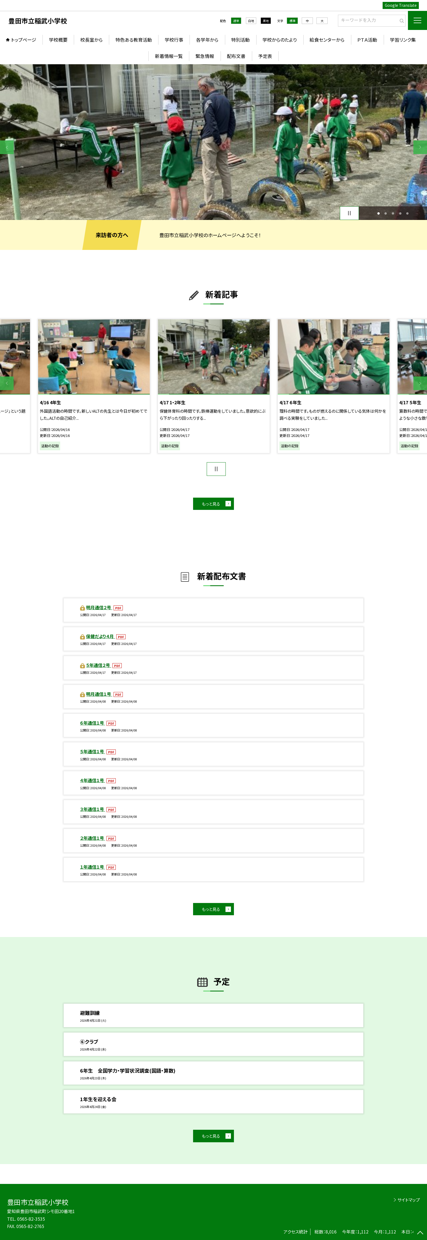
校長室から (91, 39)
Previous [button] (7, 147)
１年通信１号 (92, 867)
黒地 (266, 21)
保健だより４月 (100, 636)
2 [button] (386, 213)
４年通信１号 (92, 780)
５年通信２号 (98, 665)
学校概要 (58, 39)
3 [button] (393, 213)
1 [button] (378, 213)
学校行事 (174, 39)
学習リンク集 (403, 39)
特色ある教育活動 (133, 39)
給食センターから (327, 39)
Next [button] (420, 147)
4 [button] (400, 213)
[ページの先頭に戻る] (420, 1233)
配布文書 (236, 56)
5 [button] (407, 213)
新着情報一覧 (169, 56)
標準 (292, 21)
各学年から (207, 39)
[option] (213, 142)
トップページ (23, 39)
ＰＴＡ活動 (367, 39)
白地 (251, 21)
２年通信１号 (92, 838)
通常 (236, 21)
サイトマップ (408, 1199)
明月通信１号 (99, 694)
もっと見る (211, 504)
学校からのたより (280, 39)
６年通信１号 (92, 722)
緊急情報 (205, 56)
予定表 (265, 56)
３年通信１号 (92, 809)
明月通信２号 (99, 607)
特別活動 (240, 39)
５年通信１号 (92, 751)
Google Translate (401, 5)
